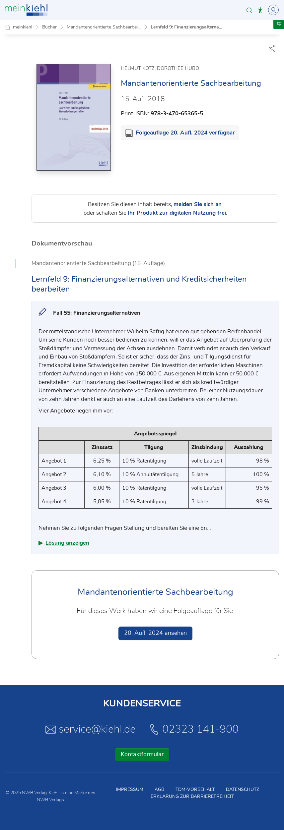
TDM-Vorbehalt (195, 789)
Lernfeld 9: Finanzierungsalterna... (186, 27)
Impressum (129, 789)
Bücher (49, 27)
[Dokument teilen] (272, 48)
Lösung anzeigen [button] (67, 543)
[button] (249, 10)
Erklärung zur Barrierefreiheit (192, 796)
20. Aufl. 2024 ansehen (155, 633)
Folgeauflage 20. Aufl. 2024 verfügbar (185, 133)
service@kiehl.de (90, 729)
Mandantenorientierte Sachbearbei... (104, 27)
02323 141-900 (194, 729)
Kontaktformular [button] (142, 754)
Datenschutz (242, 789)
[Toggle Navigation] (272, 10)
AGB (159, 789)
